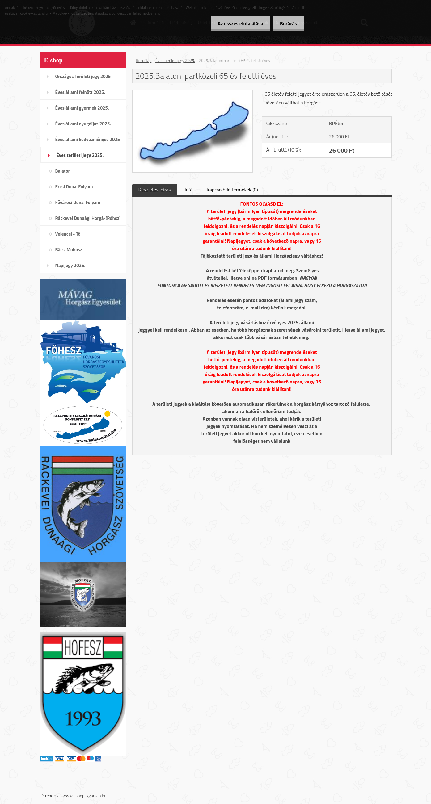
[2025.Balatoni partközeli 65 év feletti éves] (193, 92)
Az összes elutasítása (238, 23)
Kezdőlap (144, 60)
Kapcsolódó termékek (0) (232, 189)
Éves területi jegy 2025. (175, 60)
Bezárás (287, 23)
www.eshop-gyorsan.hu (85, 795)
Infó (189, 189)
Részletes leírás (154, 189)
